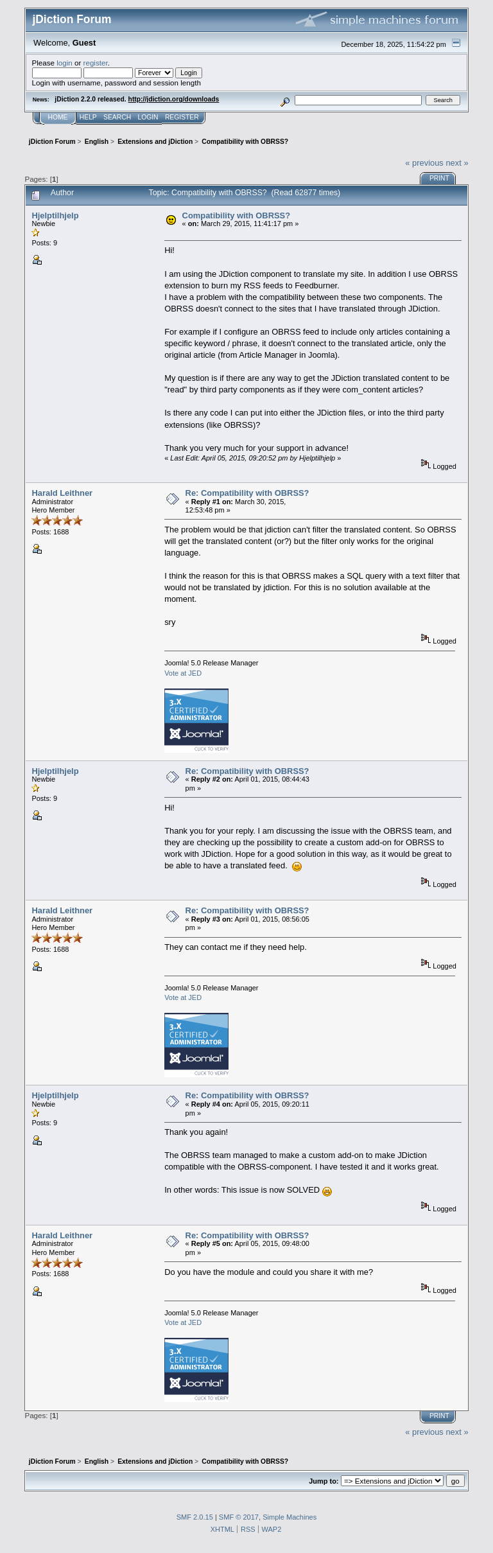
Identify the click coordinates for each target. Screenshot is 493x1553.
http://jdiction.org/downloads (174, 99)
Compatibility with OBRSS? (236, 215)
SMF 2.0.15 (195, 1517)
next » (456, 163)
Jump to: (323, 1481)
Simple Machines (289, 1517)
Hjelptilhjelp (54, 215)
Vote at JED (183, 673)
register (95, 62)
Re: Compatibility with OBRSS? (247, 493)
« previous (424, 163)
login (64, 62)
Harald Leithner (61, 493)
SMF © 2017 (239, 1517)
